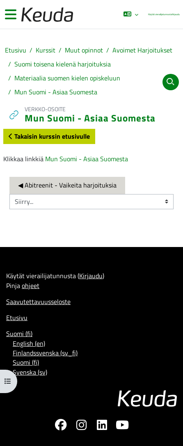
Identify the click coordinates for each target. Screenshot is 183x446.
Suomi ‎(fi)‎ (19, 334)
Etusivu (15, 50)
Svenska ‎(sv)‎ (30, 372)
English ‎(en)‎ (29, 343)
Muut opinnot (84, 50)
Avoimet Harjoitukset (142, 50)
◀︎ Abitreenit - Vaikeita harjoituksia (67, 185)
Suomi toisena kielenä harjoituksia (62, 64)
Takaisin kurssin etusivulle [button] (49, 136)
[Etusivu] (46, 14)
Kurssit (45, 50)
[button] (130, 14)
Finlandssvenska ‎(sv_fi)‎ (45, 353)
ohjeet (30, 285)
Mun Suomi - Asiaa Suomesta (55, 92)
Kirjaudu (176, 14)
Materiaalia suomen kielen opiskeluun (67, 78)
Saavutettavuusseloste (38, 301)
